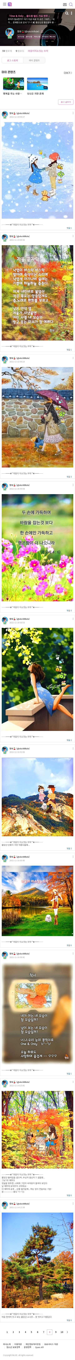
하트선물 (37, 36)
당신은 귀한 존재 (35, 93)
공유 (52, 36)
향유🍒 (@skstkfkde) (20, 113)
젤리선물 (29, 36)
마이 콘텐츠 (34, 60)
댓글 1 (69, 227)
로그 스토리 (12, 60)
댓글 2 (69, 740)
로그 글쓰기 (66, 101)
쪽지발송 (45, 36)
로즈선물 (21, 36)
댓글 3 (69, 476)
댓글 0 (69, 945)
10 (62, 1332)
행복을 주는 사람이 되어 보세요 (13, 93)
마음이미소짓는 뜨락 (38, 50)
